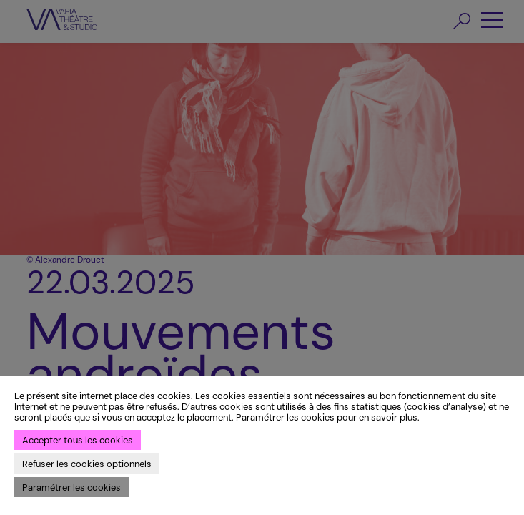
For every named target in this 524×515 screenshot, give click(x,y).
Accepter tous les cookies (77, 440)
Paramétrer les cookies (71, 487)
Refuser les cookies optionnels (87, 464)
